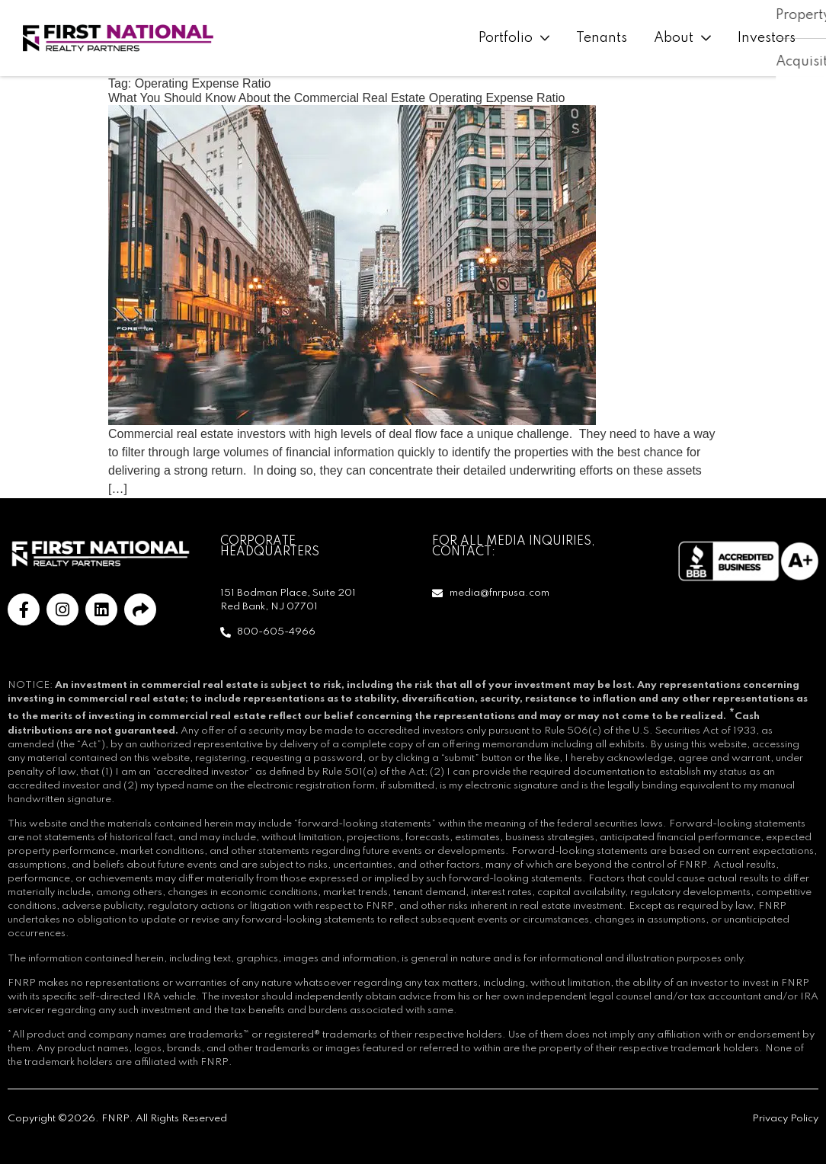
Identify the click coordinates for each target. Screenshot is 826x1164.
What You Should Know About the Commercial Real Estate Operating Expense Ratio (336, 97)
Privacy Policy (785, 1119)
